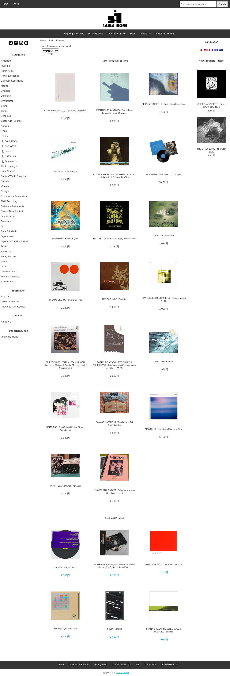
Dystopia (5, 91)
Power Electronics (10, 76)
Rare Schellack (8, 231)
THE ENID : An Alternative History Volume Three (114, 239)
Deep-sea (6, 116)
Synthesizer (7, 101)
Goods (4, 266)
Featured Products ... (11, 276)
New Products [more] (211, 60)
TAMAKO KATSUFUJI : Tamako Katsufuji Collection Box (114, 423)
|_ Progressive (9, 161)
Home (5, 4)
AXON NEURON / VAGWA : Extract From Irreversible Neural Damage (114, 111)
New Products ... (9, 271)
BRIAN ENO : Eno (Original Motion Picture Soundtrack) (65, 428)
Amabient (6, 321)
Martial (4, 86)
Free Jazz (6, 221)
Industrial (5, 65)
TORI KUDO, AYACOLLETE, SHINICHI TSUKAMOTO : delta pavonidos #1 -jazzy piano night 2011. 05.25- (114, 365)
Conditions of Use (116, 33)
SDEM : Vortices (114, 629)
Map (132, 33)
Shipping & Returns (73, 33)
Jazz (3, 226)
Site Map (5, 296)
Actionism (6, 61)
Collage (5, 191)
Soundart (5, 181)
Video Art (5, 186)
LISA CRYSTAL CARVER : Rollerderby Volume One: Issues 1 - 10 (114, 491)
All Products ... (8, 281)
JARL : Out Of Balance (163, 235)
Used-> (4, 261)
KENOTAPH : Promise (164, 361)
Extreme (60, 40)
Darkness (6, 96)
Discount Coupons (10, 301)
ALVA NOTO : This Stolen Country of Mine (163, 429)
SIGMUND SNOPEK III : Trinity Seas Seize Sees (163, 104)
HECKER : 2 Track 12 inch (65, 567)
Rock (51, 40)
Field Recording (9, 201)
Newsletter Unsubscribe (13, 306)
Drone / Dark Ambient (12, 211)
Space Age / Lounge (11, 121)
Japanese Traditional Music (15, 241)
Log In (16, 4)
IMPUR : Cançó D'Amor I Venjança (65, 486)
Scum (4, 106)
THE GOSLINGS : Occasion (114, 299)
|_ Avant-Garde (9, 141)
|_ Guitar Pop (8, 156)
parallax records (122, 672)
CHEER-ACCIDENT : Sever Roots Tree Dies (211, 89)
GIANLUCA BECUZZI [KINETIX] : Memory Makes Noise (163, 299)
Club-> (4, 111)
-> (4, 136)
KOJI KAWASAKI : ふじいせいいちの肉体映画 (65, 110)
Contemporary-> (9, 166)
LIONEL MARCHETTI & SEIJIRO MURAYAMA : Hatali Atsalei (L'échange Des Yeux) (114, 175)
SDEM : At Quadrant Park (65, 629)
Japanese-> (7, 236)
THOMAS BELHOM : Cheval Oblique (65, 300)
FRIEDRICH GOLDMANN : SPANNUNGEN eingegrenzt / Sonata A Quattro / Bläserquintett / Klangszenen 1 (65, 365)
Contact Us (145, 33)
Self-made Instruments (12, 206)
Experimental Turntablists (14, 196)
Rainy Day (6, 251)
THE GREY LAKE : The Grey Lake (211, 135)
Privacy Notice (95, 33)
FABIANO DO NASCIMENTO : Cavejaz (163, 174)
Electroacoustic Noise (12, 80)
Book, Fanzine (8, 256)
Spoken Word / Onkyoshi (13, 176)
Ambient (5, 126)
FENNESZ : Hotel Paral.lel (65, 171)
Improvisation (8, 216)
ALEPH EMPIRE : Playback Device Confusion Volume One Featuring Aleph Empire (114, 565)
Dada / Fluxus (8, 171)
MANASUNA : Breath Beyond (65, 239)
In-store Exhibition (165, 33)
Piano (4, 131)
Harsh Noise (7, 71)
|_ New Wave (8, 146)
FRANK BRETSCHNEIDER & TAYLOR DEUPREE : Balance (163, 630)
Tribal (4, 246)
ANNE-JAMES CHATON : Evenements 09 (163, 564)
